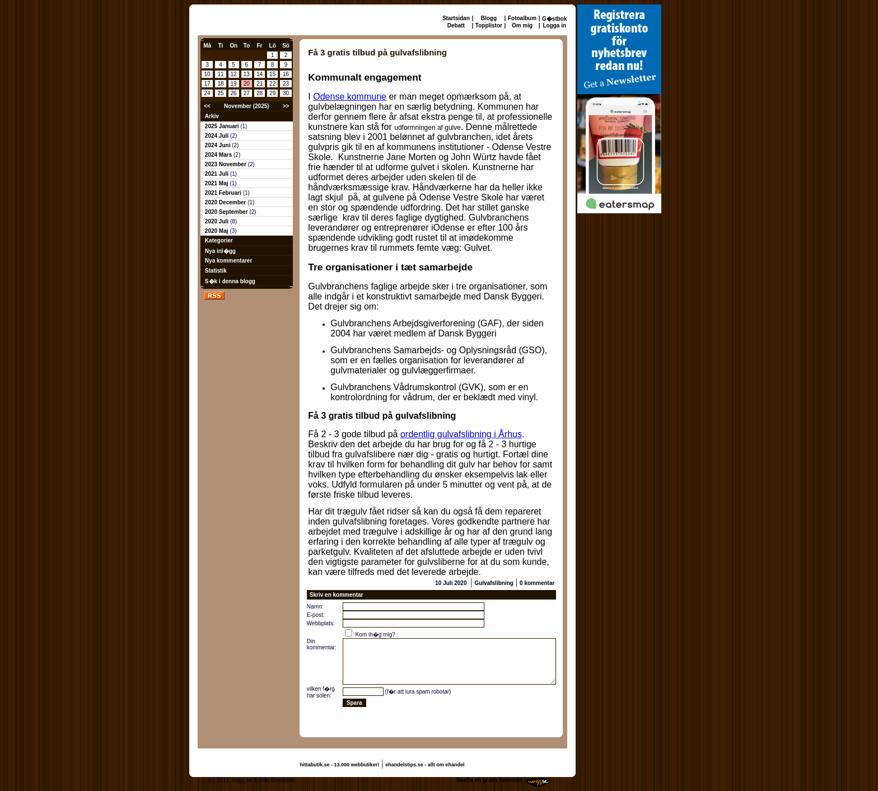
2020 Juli (217, 221)
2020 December (226, 202)
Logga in (554, 25)
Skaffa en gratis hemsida (489, 780)
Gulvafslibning (493, 583)
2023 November (226, 164)
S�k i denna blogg (230, 281)
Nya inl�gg (220, 251)
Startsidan (456, 18)
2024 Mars (219, 155)
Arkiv (212, 116)
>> (286, 106)
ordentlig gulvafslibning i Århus (461, 434)
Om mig (522, 25)
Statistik (216, 271)
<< (207, 106)
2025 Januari (222, 126)
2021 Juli (217, 174)
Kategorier (219, 240)
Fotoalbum (522, 18)
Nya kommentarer (228, 261)
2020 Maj (217, 231)
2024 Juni (218, 145)
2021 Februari (224, 193)
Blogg (489, 18)
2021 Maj (217, 183)
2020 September (227, 212)
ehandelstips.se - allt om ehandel (424, 764)
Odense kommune (349, 96)
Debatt (456, 25)
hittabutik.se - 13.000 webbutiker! (340, 764)
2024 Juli (217, 136)
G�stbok (554, 19)
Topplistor (488, 25)
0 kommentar (537, 583)
